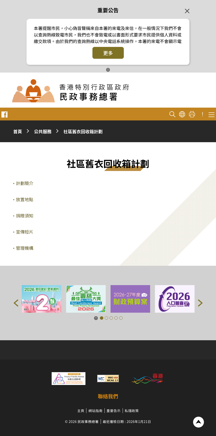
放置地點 (24, 199)
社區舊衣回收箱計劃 (83, 131)
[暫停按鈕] (108, 69)
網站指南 (95, 410)
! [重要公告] (202, 114)
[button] (16, 303)
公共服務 (42, 131)
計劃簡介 (24, 183)
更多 (108, 52)
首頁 (17, 131)
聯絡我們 (108, 396)
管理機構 (24, 248)
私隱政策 (132, 410)
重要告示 (114, 410)
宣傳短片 (24, 232)
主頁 (80, 410)
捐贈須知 (24, 215)
